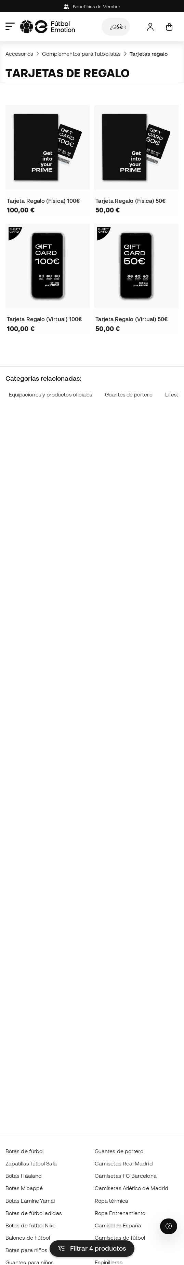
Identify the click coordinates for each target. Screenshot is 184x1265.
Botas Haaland (23, 1176)
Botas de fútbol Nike (30, 1225)
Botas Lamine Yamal (30, 1201)
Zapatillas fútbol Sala (31, 1163)
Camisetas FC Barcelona (126, 1176)
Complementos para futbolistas (81, 54)
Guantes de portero (128, 394)
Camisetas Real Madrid (124, 1163)
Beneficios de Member (92, 6)
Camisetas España (118, 1225)
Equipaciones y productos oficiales (50, 394)
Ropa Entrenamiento (120, 1213)
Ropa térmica (111, 1201)
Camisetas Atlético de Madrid (131, 1188)
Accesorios (19, 54)
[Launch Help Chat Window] (168, 1226)
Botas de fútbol (24, 1151)
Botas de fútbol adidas (33, 1213)
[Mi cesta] (169, 26)
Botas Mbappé (24, 1188)
